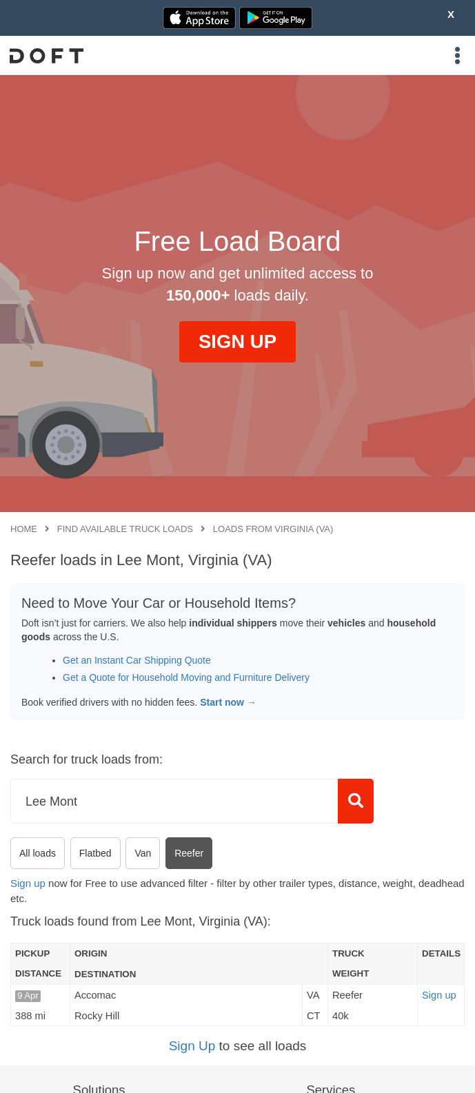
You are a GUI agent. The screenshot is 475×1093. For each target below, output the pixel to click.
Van (142, 853)
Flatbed (95, 853)
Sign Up (192, 1046)
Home (23, 529)
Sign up (28, 883)
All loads (37, 853)
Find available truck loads (125, 529)
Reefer (188, 853)
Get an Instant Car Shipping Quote (137, 660)
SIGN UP (237, 341)
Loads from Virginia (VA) (273, 529)
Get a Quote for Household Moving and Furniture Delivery (186, 677)
